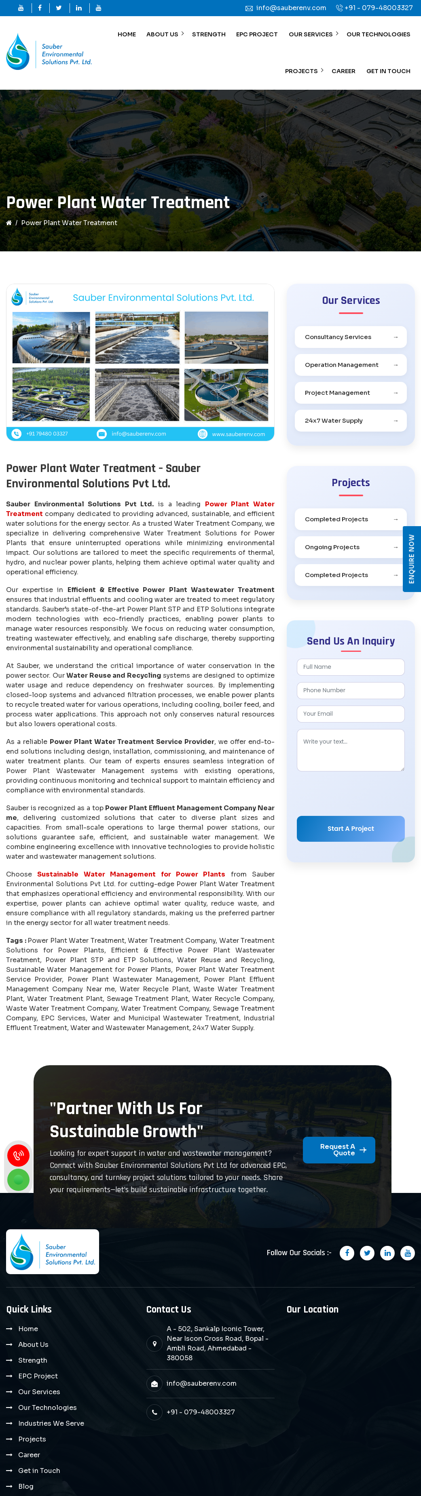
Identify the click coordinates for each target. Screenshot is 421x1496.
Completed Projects (336, 522)
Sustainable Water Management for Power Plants (131, 878)
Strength (211, 35)
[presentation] (358, 797)
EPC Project (259, 35)
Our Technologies (378, 35)
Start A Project (351, 831)
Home (130, 35)
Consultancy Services (338, 340)
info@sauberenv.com (202, 1386)
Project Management (337, 396)
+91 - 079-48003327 (379, 8)
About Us (165, 35)
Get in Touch (388, 73)
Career (344, 73)
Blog (26, 1430)
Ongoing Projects (332, 550)
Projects (303, 73)
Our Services (312, 35)
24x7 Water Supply (334, 424)
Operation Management (342, 368)
